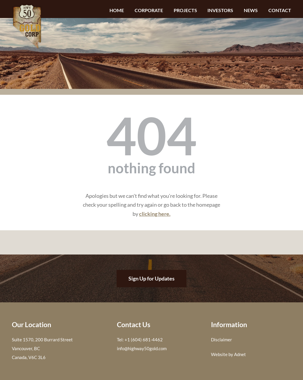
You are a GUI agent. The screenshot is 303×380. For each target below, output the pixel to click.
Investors (220, 10)
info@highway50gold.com (142, 348)
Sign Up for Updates (151, 278)
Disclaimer (221, 339)
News (251, 10)
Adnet (240, 354)
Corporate (149, 10)
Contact (279, 10)
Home (116, 10)
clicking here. (154, 214)
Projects (185, 10)
